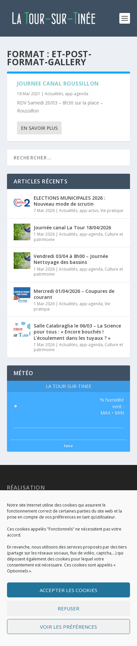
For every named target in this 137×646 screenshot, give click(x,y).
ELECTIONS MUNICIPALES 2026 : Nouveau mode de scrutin (69, 201)
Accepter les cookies (68, 590)
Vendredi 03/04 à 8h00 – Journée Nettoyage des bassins (71, 259)
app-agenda (76, 94)
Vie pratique (111, 210)
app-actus (88, 210)
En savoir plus (39, 128)
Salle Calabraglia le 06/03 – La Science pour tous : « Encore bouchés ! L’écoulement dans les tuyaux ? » (77, 332)
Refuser (68, 608)
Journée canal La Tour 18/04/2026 (72, 227)
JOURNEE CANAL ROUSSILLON (58, 83)
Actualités (54, 94)
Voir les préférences (68, 626)
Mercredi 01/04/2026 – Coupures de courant (74, 294)
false (68, 445)
